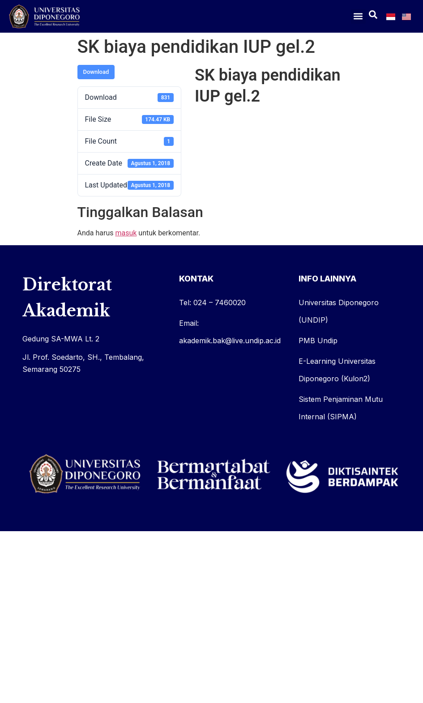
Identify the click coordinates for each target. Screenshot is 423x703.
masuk (126, 233)
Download (96, 71)
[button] (358, 16)
